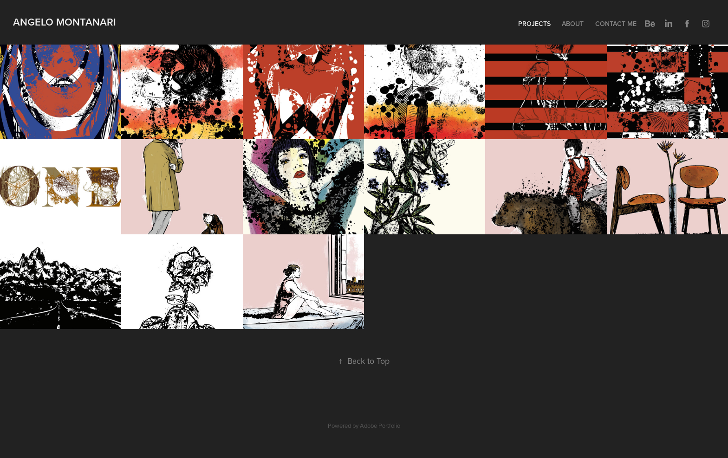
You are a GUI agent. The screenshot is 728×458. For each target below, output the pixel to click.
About (573, 23)
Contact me (616, 23)
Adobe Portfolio (380, 425)
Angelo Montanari (64, 21)
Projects (534, 23)
